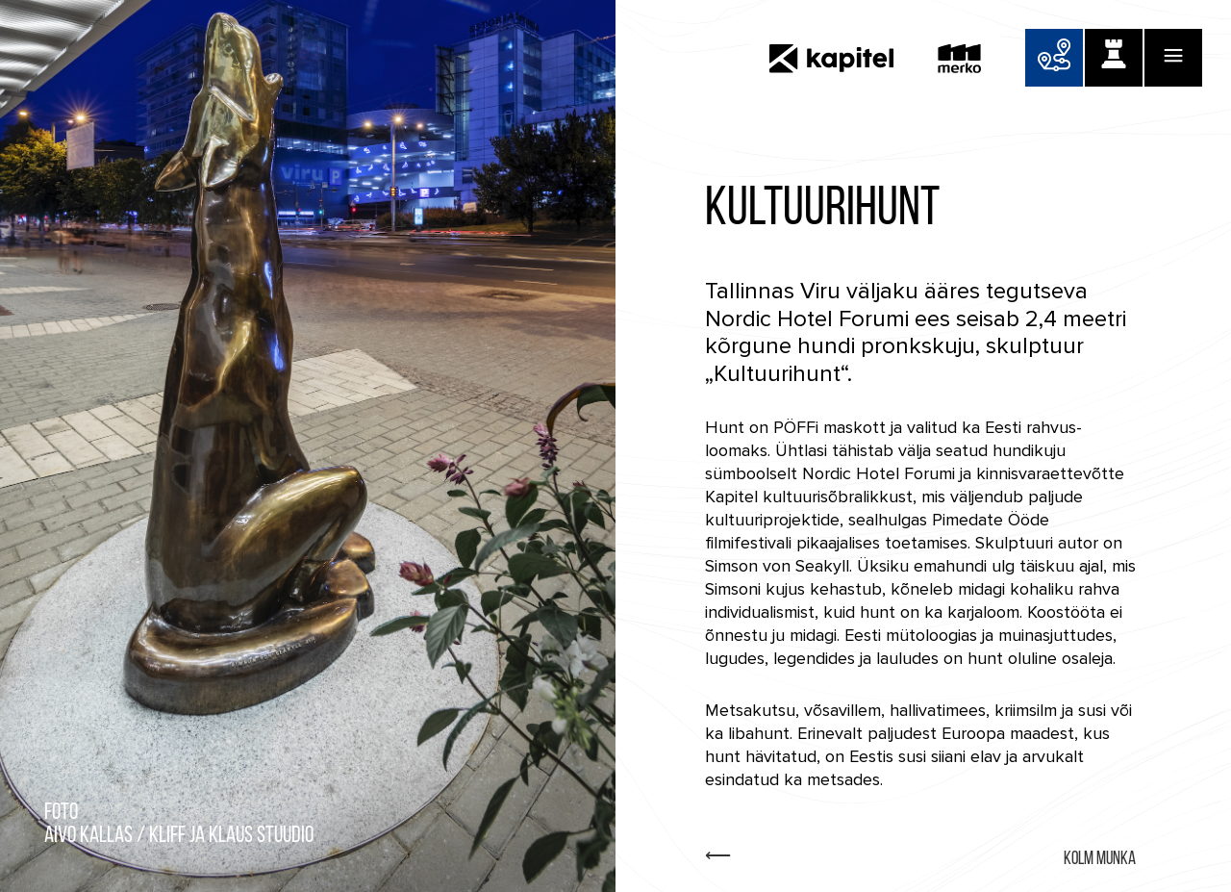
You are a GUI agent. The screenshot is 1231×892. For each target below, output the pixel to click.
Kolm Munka (1100, 860)
